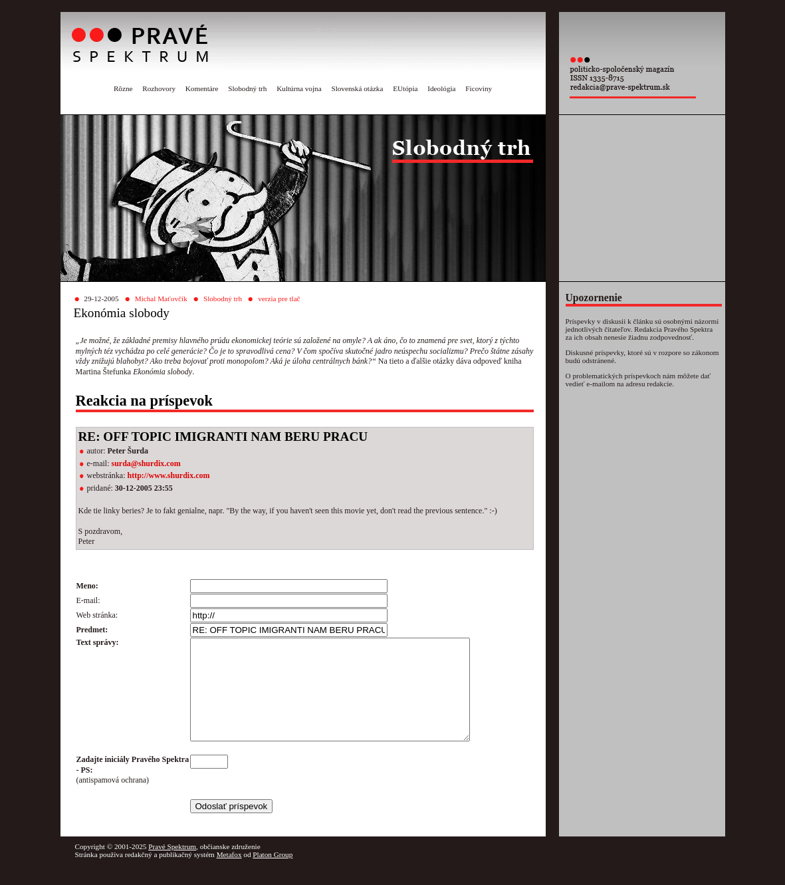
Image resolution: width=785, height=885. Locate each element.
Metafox (229, 874)
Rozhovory (158, 88)
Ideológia (441, 88)
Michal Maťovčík (161, 299)
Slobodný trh (247, 88)
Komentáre (202, 88)
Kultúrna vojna (299, 88)
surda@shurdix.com (145, 463)
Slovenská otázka (357, 88)
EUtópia (405, 88)
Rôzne (123, 88)
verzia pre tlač (279, 299)
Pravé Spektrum (172, 866)
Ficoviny (478, 88)
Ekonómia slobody (121, 313)
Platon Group (272, 874)
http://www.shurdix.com (168, 475)
